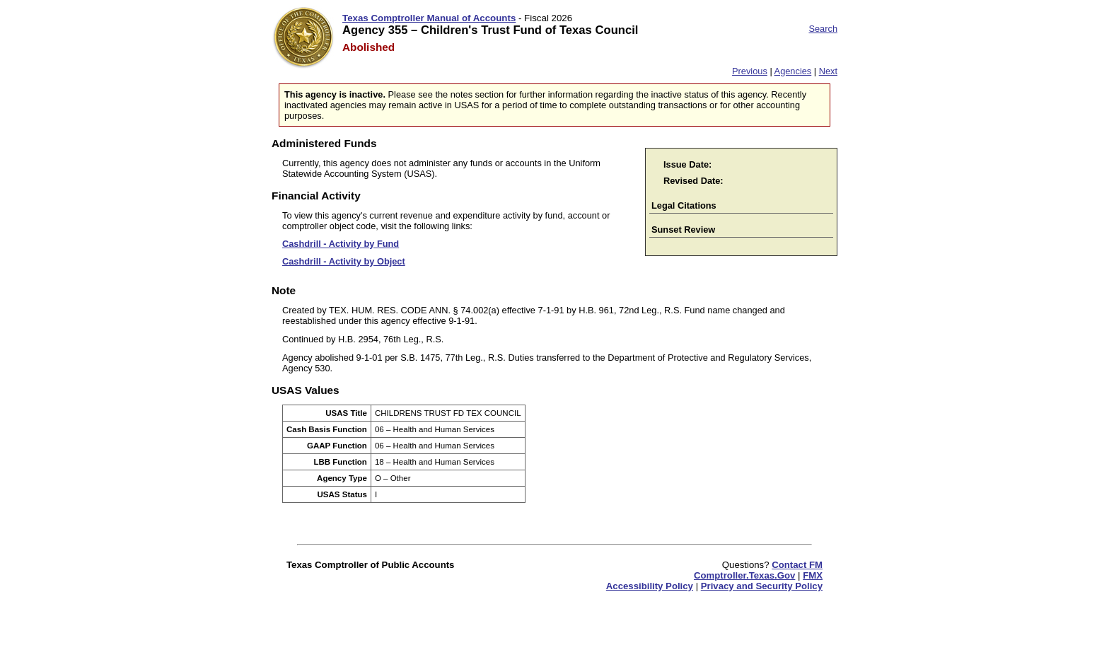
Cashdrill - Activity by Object (343, 261)
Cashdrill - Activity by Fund (340, 243)
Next (828, 71)
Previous (749, 71)
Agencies (793, 71)
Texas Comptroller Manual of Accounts (429, 18)
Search (822, 28)
